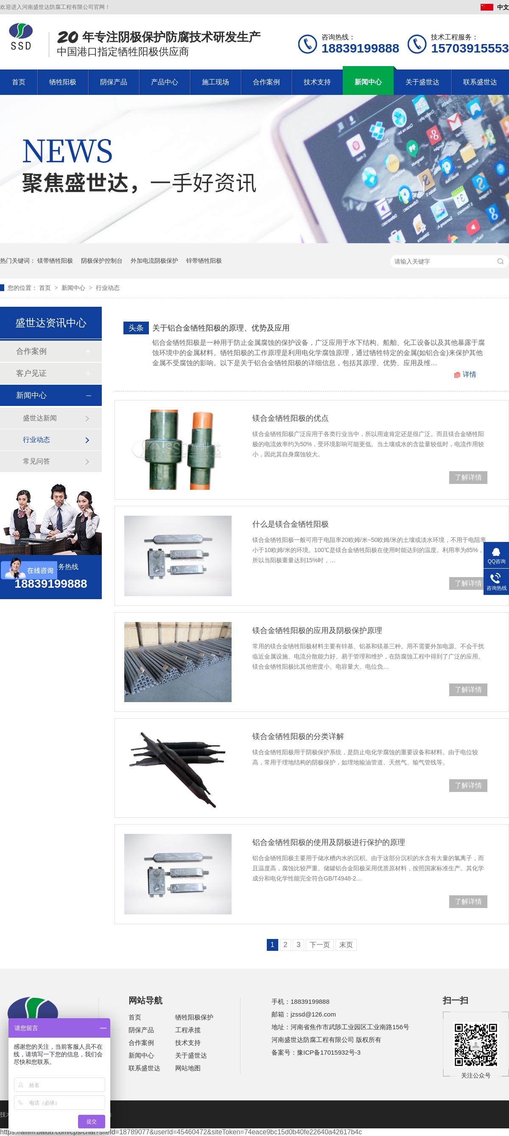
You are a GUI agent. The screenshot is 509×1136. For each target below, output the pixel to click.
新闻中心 (368, 82)
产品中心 (164, 82)
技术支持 (317, 82)
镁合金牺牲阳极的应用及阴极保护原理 (317, 630)
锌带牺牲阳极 (204, 260)
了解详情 (468, 477)
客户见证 (31, 373)
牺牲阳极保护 (194, 1017)
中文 (495, 7)
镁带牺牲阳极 (55, 260)
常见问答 (36, 461)
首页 (18, 82)
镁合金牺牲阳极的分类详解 (298, 736)
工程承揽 (188, 1029)
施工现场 (215, 82)
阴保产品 (113, 82)
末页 (346, 944)
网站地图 (188, 1068)
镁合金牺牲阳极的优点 (290, 418)
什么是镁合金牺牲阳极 (290, 524)
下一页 (320, 944)
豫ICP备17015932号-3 (329, 1052)
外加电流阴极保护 (154, 260)
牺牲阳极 (62, 82)
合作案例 (266, 82)
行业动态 (108, 287)
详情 (469, 374)
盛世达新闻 (40, 418)
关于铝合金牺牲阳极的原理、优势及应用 (221, 328)
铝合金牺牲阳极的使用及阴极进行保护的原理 (328, 842)
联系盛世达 (480, 82)
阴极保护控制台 (102, 260)
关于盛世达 (422, 82)
